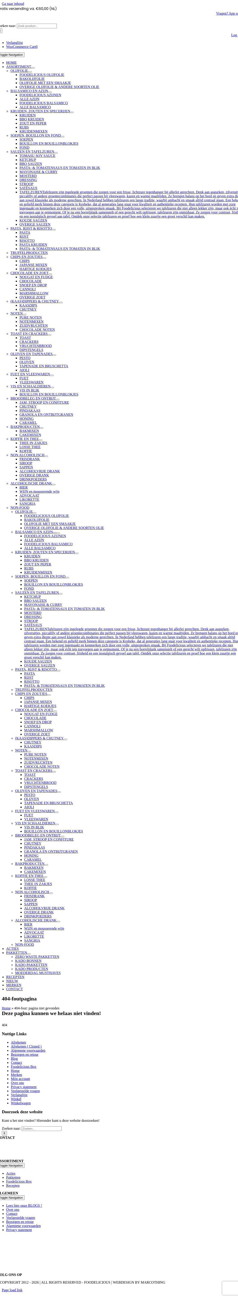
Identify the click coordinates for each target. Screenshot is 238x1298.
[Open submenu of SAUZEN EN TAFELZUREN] (56, 153)
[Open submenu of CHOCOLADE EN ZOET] (50, 274)
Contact (16, 1062)
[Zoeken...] (42, 1128)
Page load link (12, 1290)
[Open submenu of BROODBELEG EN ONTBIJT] (58, 399)
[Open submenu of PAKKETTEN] (29, 954)
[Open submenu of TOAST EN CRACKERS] (49, 335)
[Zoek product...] (37, 26)
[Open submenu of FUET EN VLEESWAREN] (52, 375)
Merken (16, 1075)
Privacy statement (24, 1087)
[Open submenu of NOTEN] (24, 314)
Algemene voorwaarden (28, 1050)
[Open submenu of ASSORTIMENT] (33, 68)
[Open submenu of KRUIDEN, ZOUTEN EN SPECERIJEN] (72, 112)
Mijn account (20, 1079)
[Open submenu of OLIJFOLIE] (30, 72)
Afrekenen (18, 1042)
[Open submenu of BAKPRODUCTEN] (41, 428)
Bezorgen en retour (24, 1054)
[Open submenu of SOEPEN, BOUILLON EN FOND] (62, 136)
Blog (14, 1058)
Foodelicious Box (23, 1067)
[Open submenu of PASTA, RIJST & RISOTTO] (54, 229)
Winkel (16, 1099)
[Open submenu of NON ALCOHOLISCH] (46, 456)
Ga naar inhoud (13, 4)
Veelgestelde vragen (25, 1091)
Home (6, 1008)
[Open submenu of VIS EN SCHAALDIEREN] (52, 387)
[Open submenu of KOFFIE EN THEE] (40, 440)
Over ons (17, 1083)
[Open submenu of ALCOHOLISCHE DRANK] (53, 484)
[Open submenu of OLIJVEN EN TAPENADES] (54, 355)
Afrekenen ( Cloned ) (26, 1046)
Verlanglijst (19, 1095)
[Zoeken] (4, 1133)
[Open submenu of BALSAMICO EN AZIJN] (50, 92)
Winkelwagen (21, 1103)
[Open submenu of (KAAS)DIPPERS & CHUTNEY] (61, 302)
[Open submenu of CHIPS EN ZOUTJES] (44, 258)
